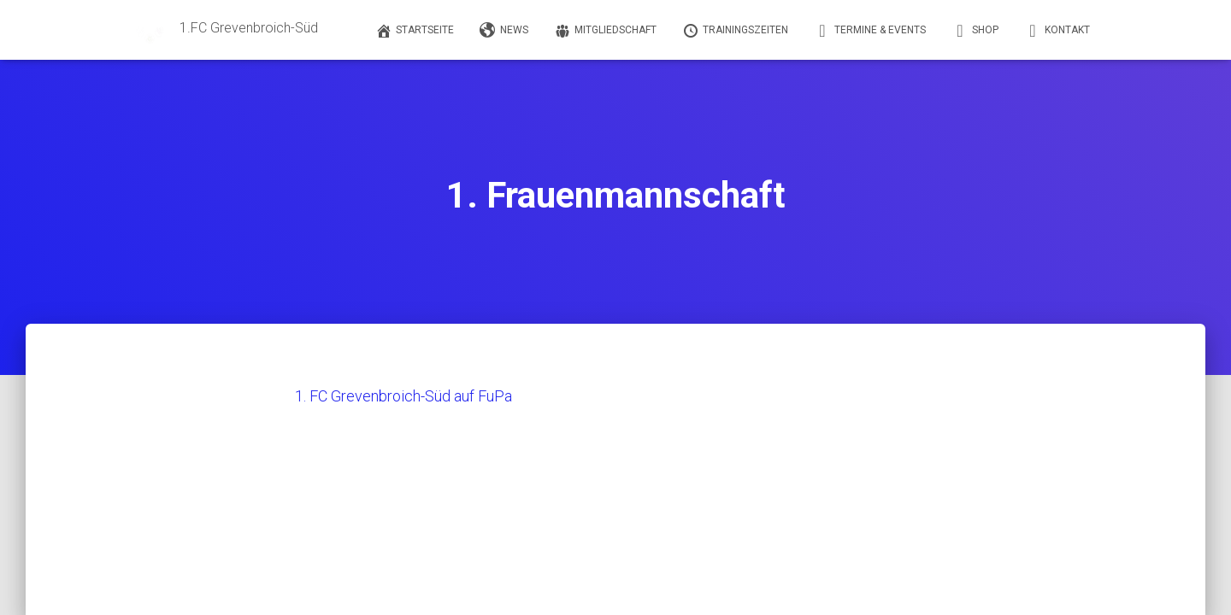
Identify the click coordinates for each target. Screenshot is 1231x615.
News (504, 30)
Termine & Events (870, 30)
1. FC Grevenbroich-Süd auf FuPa (403, 396)
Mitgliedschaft (605, 30)
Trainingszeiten (735, 30)
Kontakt (1057, 30)
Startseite (414, 30)
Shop (974, 30)
